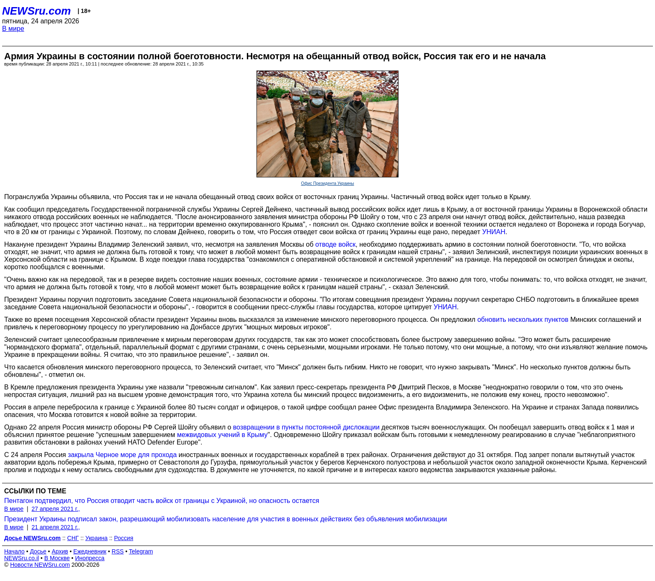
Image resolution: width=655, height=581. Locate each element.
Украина (96, 538)
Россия (123, 538)
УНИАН (493, 231)
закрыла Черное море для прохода (122, 454)
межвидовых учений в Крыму (222, 434)
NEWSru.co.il (21, 558)
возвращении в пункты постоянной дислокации (306, 427)
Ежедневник (90, 551)
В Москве (57, 558)
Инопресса (90, 558)
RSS (118, 551)
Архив (60, 551)
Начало (14, 551)
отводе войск (335, 244)
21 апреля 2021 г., (55, 527)
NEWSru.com (36, 11)
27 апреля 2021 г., (55, 508)
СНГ (73, 538)
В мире (13, 28)
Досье (38, 551)
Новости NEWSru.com (40, 564)
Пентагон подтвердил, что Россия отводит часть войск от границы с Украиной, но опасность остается (161, 500)
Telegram (141, 551)
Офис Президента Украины (327, 183)
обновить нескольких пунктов (523, 319)
